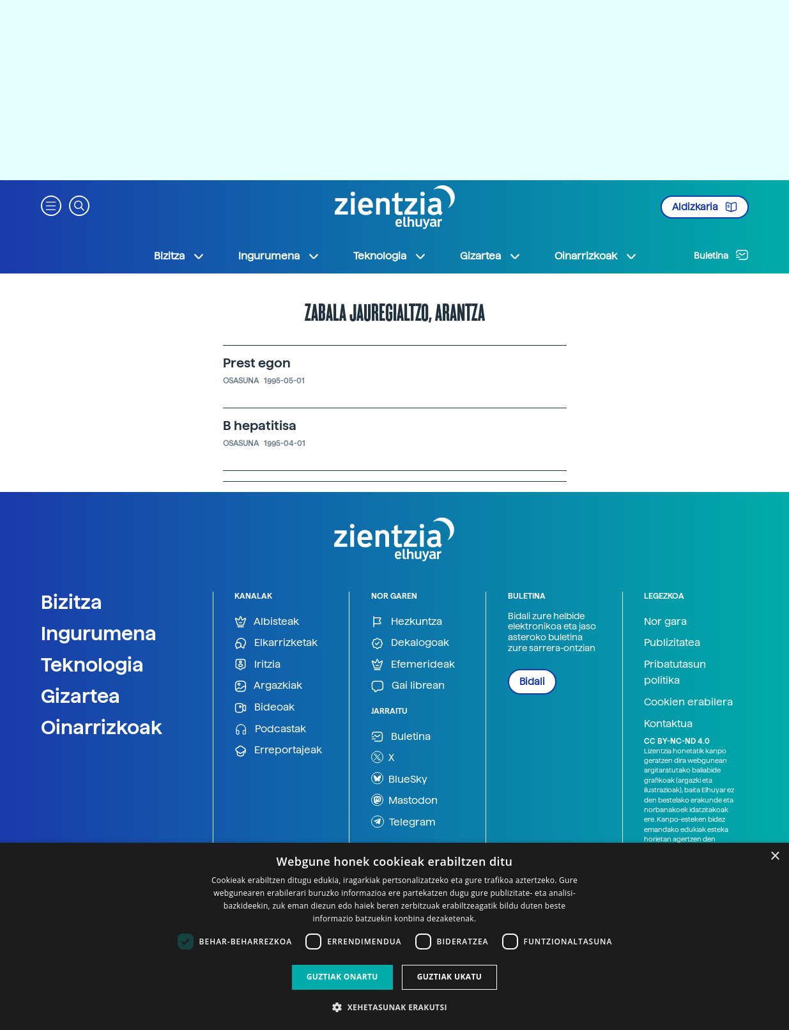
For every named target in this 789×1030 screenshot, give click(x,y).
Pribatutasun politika (675, 672)
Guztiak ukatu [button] (449, 976)
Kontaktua (668, 724)
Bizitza (71, 601)
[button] (51, 204)
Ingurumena (99, 633)
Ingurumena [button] (279, 256)
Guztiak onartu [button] (342, 976)
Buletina (721, 255)
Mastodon (404, 800)
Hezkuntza (406, 622)
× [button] (774, 856)
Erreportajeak (278, 750)
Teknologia (92, 664)
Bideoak (264, 707)
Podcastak (270, 729)
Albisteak (266, 622)
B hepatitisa (259, 425)
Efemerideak (413, 665)
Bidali (532, 682)
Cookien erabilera (688, 702)
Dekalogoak (410, 643)
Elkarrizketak (276, 643)
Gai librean (408, 686)
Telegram (403, 821)
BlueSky (399, 778)
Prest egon (257, 363)
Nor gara (665, 621)
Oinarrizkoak (101, 727)
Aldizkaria (704, 207)
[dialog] (394, 936)
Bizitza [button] (179, 256)
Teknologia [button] (390, 256)
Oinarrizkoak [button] (596, 256)
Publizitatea (672, 642)
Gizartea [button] (490, 256)
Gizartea (80, 695)
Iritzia (257, 665)
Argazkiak (268, 686)
